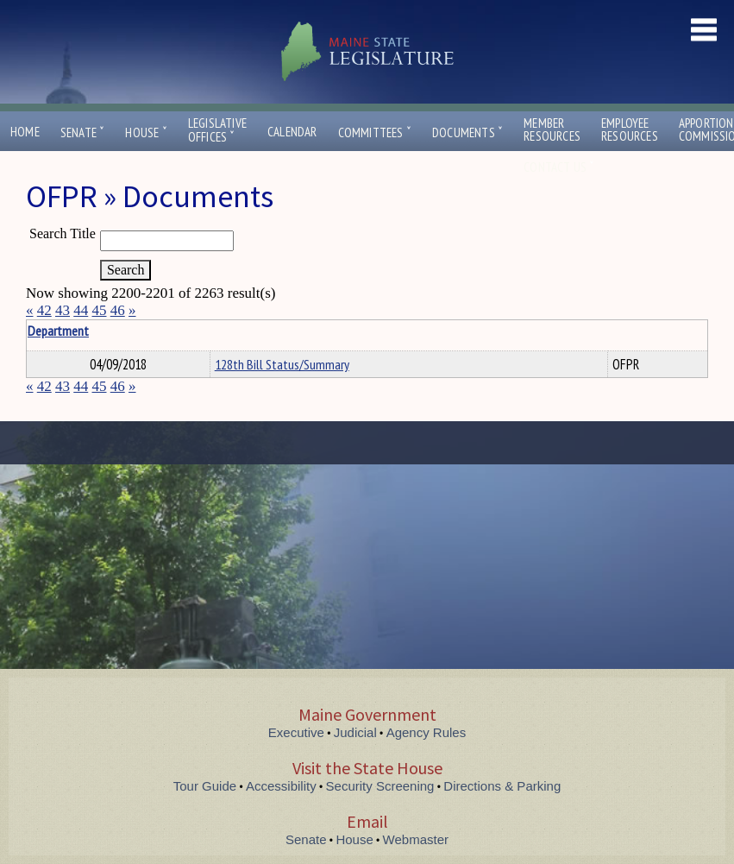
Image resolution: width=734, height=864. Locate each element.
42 (44, 310)
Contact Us (559, 167)
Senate (82, 132)
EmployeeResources (629, 129)
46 (117, 310)
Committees (374, 132)
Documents (467, 132)
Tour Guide (204, 786)
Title (40, 330)
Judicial (355, 732)
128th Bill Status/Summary (282, 364)
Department (241, 330)
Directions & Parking (502, 786)
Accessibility (281, 786)
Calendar (292, 131)
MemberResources (552, 129)
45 (99, 310)
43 (62, 310)
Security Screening (380, 786)
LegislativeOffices (217, 130)
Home (25, 131)
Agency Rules (426, 732)
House (145, 132)
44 (80, 310)
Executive (296, 732)
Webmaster (416, 839)
